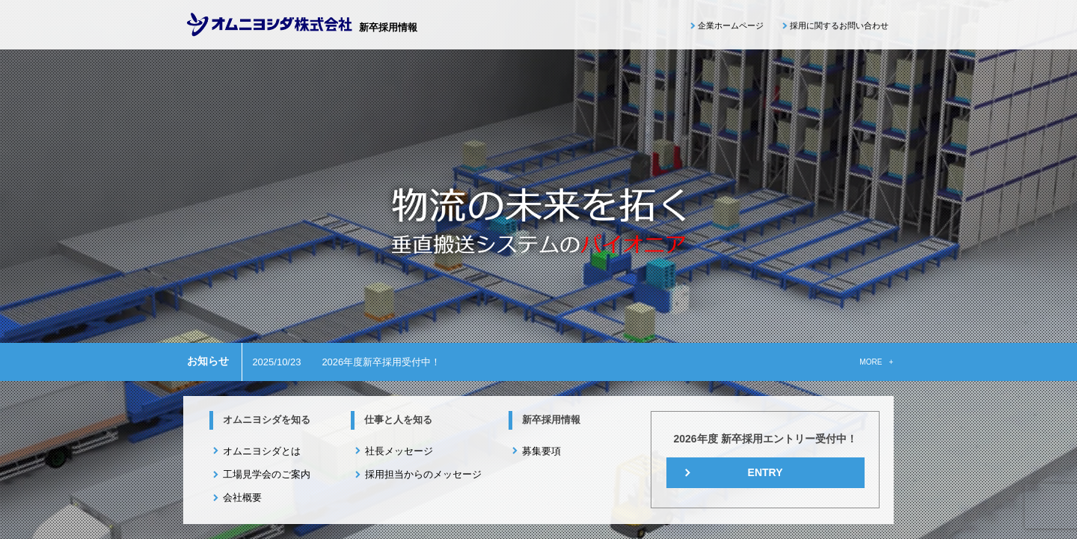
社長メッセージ (399, 451)
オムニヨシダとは (262, 451)
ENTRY (765, 472)
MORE (870, 362)
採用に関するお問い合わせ (839, 25)
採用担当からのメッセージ (423, 474)
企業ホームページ (731, 25)
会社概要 (242, 497)
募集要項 (541, 451)
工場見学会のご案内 (266, 474)
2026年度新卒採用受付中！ (381, 362)
